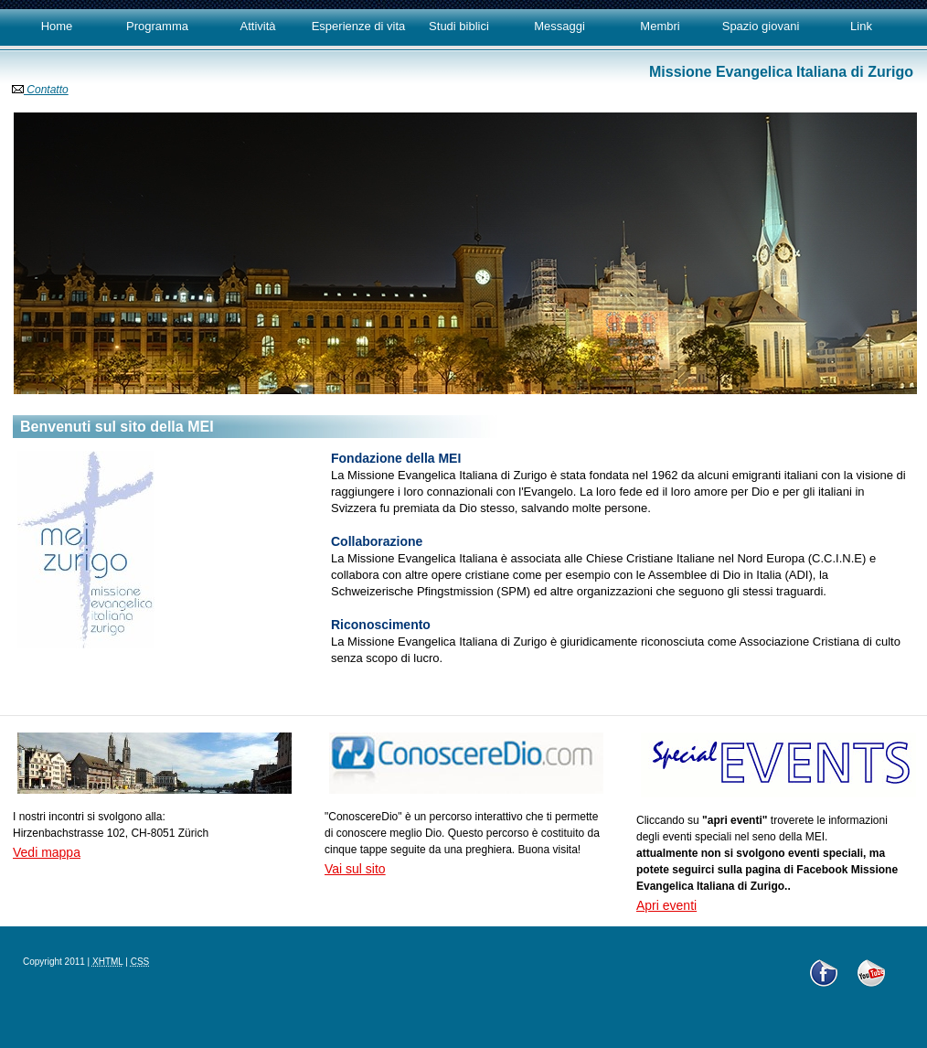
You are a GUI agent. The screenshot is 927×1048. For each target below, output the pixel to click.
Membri (659, 26)
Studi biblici (459, 26)
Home (57, 26)
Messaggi (559, 26)
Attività (257, 26)
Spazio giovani (761, 26)
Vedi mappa (46, 852)
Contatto (40, 89)
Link (861, 26)
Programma (157, 26)
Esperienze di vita (359, 26)
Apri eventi (666, 905)
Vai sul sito (355, 868)
